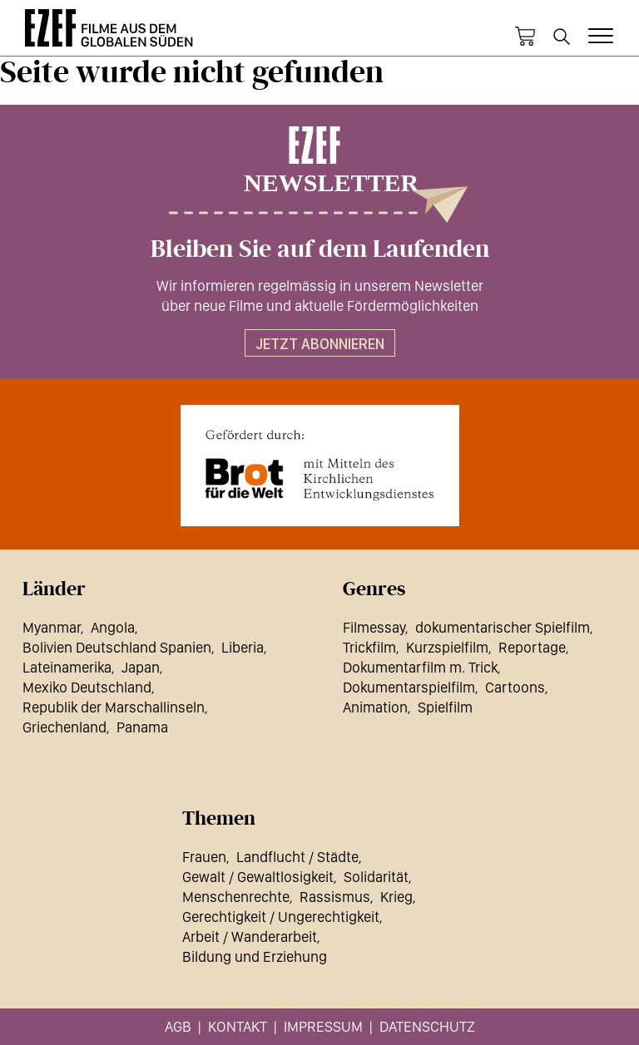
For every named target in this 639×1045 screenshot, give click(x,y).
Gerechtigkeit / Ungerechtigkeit (280, 916)
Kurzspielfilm (447, 647)
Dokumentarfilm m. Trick (420, 667)
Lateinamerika (66, 667)
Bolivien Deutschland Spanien (116, 647)
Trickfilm (369, 647)
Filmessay (374, 627)
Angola (113, 627)
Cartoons (515, 687)
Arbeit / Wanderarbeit (249, 936)
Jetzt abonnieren (319, 343)
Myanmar (51, 627)
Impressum (323, 1026)
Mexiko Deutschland (86, 687)
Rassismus (335, 896)
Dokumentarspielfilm (409, 687)
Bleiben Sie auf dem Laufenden (320, 249)
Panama (142, 727)
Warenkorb (525, 37)
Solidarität (376, 876)
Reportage (532, 647)
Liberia (242, 647)
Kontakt (237, 1026)
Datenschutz (427, 1026)
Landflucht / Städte (297, 856)
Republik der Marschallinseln (113, 707)
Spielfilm (445, 707)
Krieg (396, 896)
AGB (178, 1026)
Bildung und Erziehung (254, 956)
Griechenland (64, 727)
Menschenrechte (236, 896)
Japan (140, 667)
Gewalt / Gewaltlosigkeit (258, 876)
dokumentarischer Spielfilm (502, 627)
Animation (375, 707)
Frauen (204, 856)
